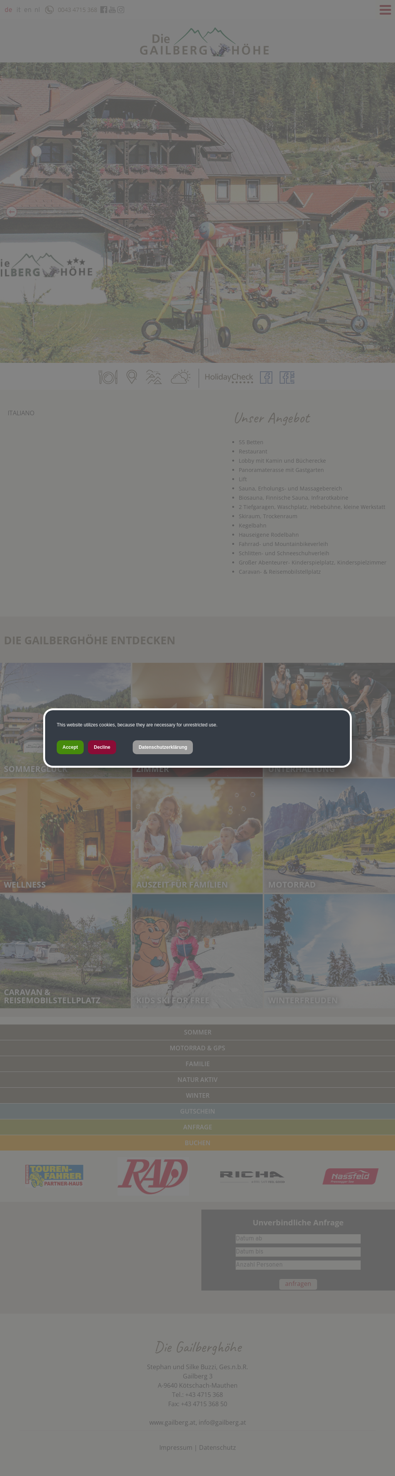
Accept (70, 747)
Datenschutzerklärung (162, 747)
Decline (102, 747)
